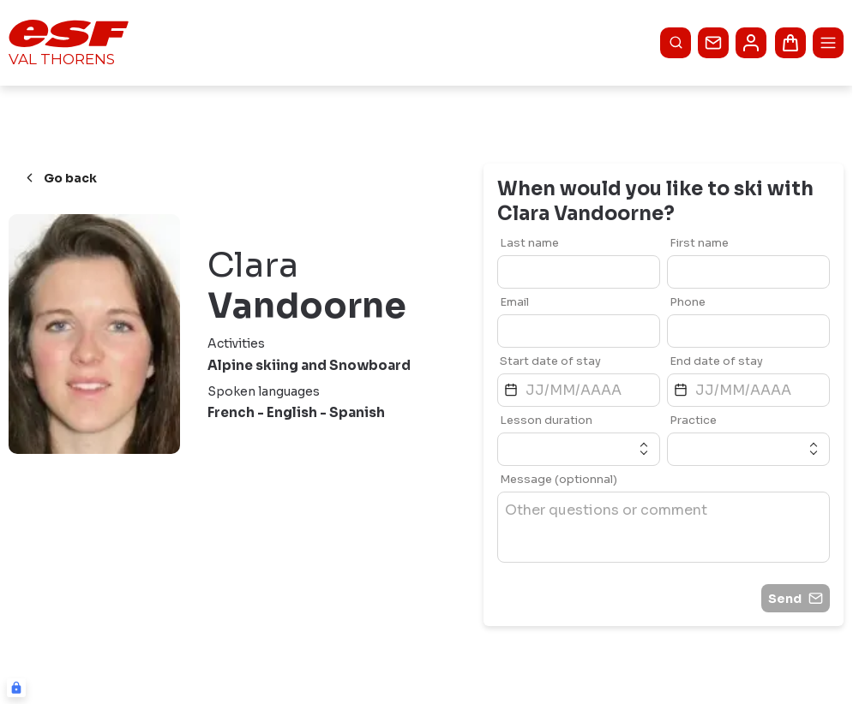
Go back (59, 178)
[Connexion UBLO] (16, 687)
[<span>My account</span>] (751, 42)
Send (795, 598)
